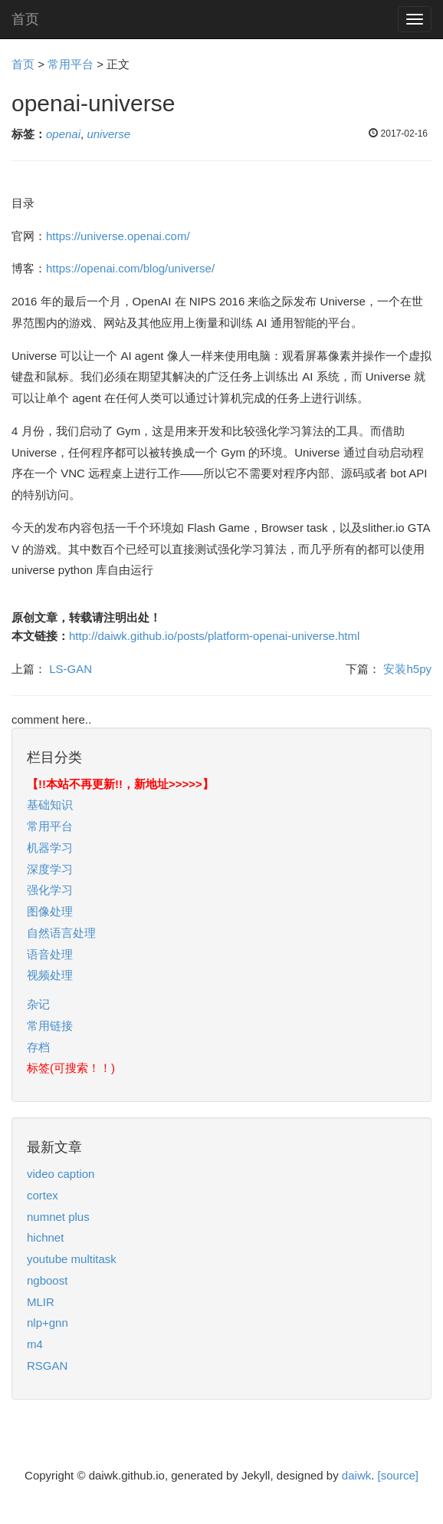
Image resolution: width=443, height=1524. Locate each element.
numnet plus (58, 1216)
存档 (38, 1047)
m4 (35, 1344)
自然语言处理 (61, 932)
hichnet (45, 1237)
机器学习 (50, 847)
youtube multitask (71, 1258)
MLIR (40, 1301)
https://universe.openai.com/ (118, 235)
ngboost (47, 1280)
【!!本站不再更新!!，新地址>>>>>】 (120, 783)
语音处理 (50, 954)
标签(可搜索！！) (71, 1067)
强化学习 (50, 889)
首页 (25, 19)
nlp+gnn (47, 1322)
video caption (60, 1173)
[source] (398, 1475)
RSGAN (47, 1365)
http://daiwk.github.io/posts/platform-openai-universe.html (214, 635)
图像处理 (50, 911)
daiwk (356, 1475)
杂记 (38, 1004)
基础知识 (50, 804)
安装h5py (407, 668)
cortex (42, 1195)
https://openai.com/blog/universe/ (130, 268)
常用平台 (71, 64)
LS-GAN (70, 668)
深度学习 (50, 869)
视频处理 (50, 974)
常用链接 (50, 1025)
